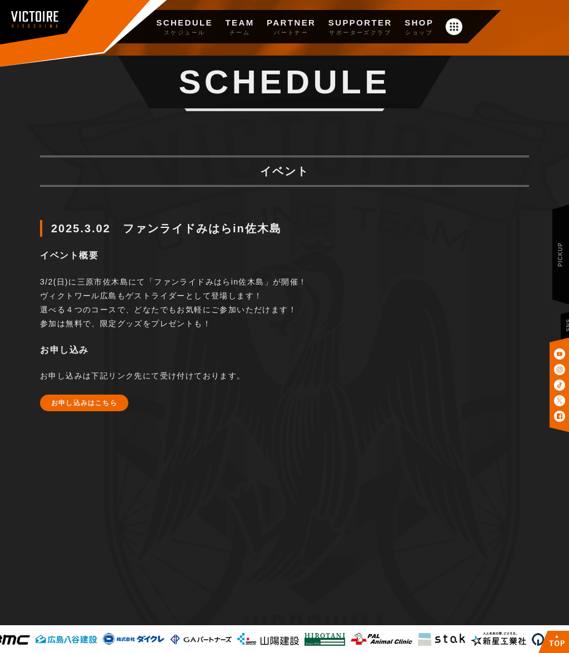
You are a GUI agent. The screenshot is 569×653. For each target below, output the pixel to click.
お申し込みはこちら (84, 403)
